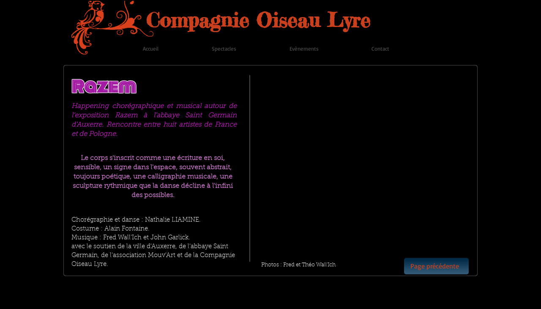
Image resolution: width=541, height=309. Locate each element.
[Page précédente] (436, 266)
